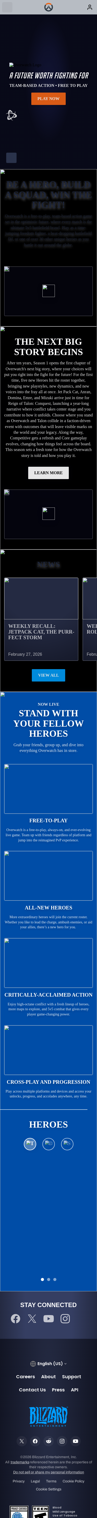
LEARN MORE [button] (48, 473)
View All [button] (48, 675)
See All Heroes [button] (48, 1217)
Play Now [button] (49, 98)
